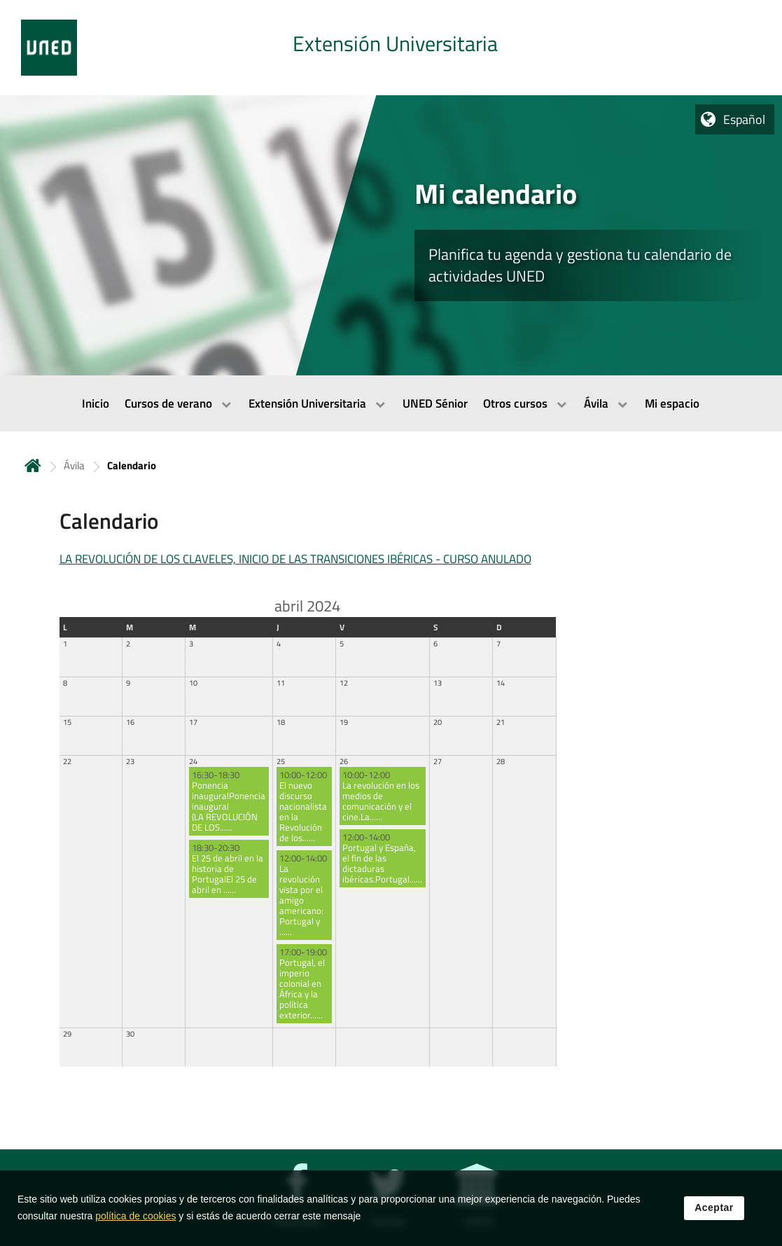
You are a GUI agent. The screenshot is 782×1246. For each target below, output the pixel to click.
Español (744, 119)
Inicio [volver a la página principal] (33, 465)
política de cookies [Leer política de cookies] (135, 1227)
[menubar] (391, 403)
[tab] (391, 47)
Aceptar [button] (714, 1219)
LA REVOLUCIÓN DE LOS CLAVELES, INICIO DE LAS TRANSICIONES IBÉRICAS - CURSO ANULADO (295, 559)
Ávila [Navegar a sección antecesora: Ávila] (74, 465)
